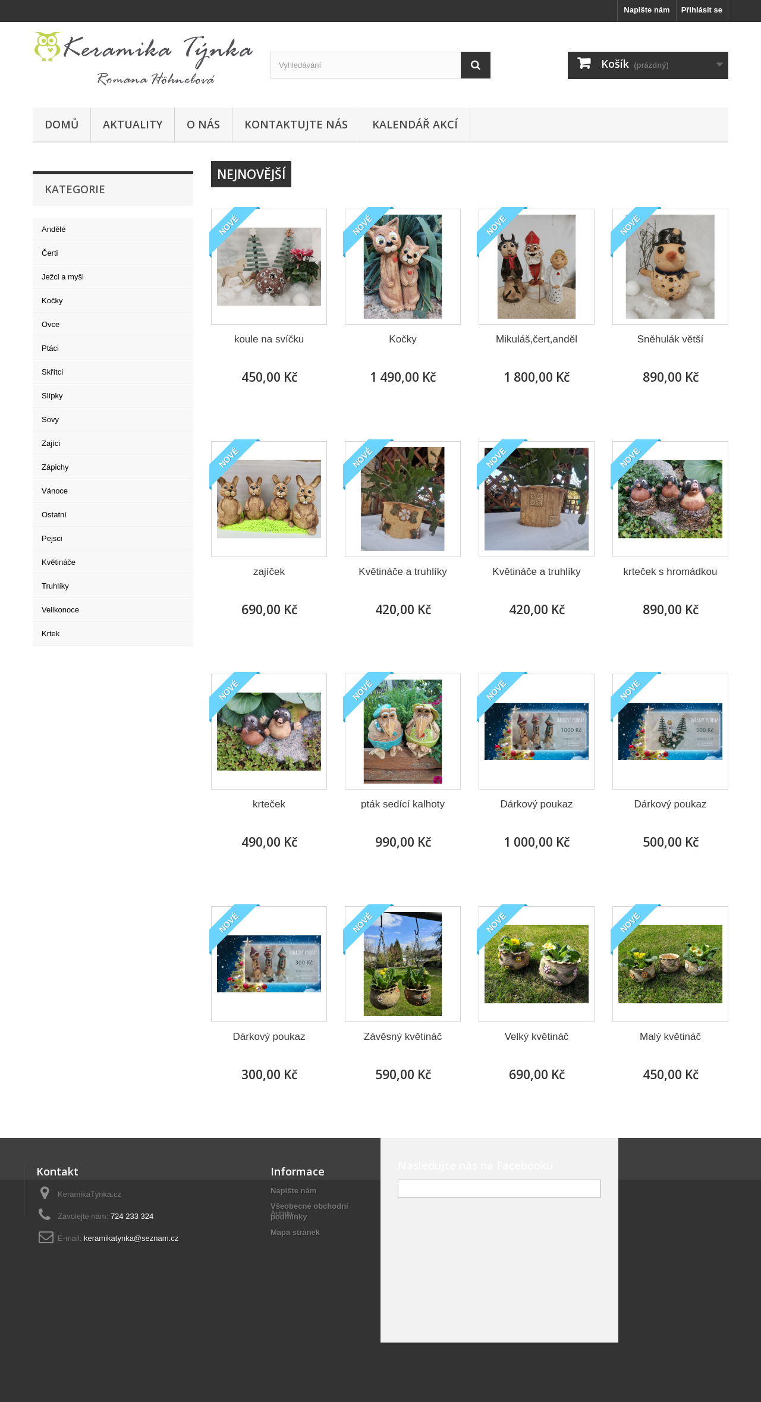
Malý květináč (670, 1036)
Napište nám (646, 9)
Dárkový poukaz (537, 804)
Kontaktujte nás (296, 124)
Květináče (59, 562)
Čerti (50, 253)
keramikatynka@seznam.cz (131, 1238)
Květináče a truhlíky (402, 571)
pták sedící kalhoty (403, 804)
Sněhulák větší (670, 339)
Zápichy (55, 467)
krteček (269, 804)
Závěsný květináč (403, 1036)
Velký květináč (537, 1036)
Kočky (52, 300)
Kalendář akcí (415, 124)
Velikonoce (60, 609)
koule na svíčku (269, 339)
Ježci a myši (63, 276)
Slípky (52, 395)
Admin (282, 1253)
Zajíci (51, 443)
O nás (203, 124)
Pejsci (52, 538)
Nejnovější (251, 174)
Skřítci (52, 371)
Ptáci (50, 348)
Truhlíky (55, 585)
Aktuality (132, 124)
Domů (61, 124)
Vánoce (55, 490)
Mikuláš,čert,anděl (536, 339)
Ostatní (54, 514)
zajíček (269, 571)
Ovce (50, 324)
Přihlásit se (701, 9)
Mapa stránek (295, 1232)
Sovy (50, 419)
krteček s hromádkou (671, 571)
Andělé (53, 229)
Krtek (50, 633)
